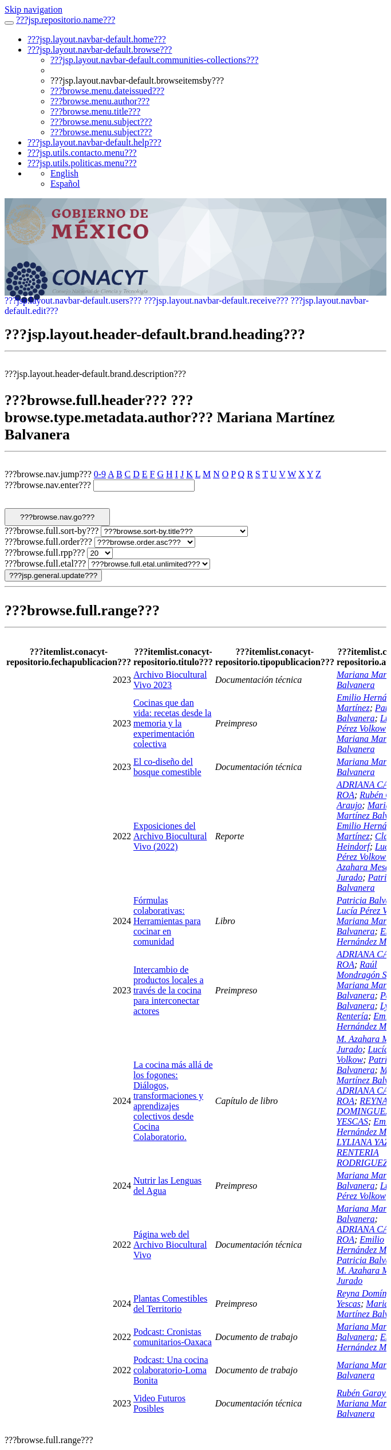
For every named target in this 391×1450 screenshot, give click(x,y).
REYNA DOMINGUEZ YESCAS (363, 1111)
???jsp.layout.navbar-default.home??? (96, 39)
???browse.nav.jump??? (48, 474)
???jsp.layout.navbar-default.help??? (94, 142)
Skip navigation (33, 9)
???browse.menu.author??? (99, 101)
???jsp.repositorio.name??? (65, 20)
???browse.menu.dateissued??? (107, 91)
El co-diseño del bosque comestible (167, 767)
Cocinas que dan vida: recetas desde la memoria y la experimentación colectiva (172, 723)
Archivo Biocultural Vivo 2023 (170, 680)
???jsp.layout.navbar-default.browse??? (99, 49)
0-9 (100, 474)
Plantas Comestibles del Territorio (170, 1304)
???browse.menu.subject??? (101, 122)
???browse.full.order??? (48, 542)
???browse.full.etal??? (45, 563)
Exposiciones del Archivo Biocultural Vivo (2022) (170, 836)
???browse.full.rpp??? (45, 552)
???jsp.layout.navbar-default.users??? (73, 300)
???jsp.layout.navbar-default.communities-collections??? (154, 60)
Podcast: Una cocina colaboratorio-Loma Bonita (170, 1370)
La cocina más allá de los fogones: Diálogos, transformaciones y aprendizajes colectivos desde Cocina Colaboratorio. (173, 1101)
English (64, 173)
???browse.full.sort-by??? (51, 531)
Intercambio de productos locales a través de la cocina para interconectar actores (168, 990)
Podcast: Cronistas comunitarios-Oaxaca (172, 1337)
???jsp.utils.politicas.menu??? (82, 163)
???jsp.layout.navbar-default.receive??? (216, 300)
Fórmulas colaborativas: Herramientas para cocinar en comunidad (167, 920)
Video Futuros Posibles (159, 1403)
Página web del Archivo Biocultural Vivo (170, 1244)
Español (65, 183)
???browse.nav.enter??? (48, 485)
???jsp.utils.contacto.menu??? (82, 153)
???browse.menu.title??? (95, 111)
